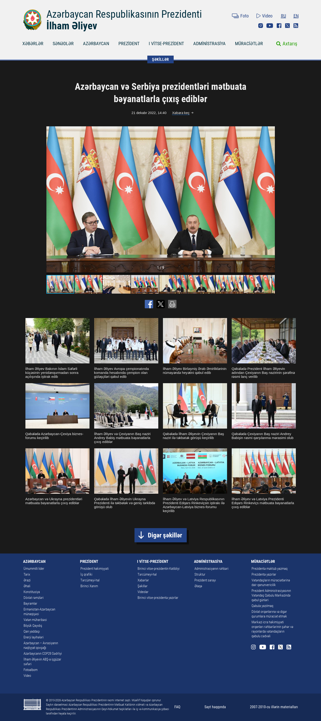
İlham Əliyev (71, 26)
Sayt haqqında (215, 707)
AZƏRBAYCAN (96, 43)
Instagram (260, 25)
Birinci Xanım (89, 586)
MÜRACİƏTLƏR (249, 43)
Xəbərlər (143, 580)
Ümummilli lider (34, 569)
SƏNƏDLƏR (63, 43)
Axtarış (290, 44)
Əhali (27, 586)
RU (283, 16)
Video (267, 16)
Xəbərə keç (181, 113)
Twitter (287, 25)
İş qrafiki (86, 574)
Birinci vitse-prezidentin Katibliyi (158, 569)
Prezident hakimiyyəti (94, 569)
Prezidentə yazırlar (264, 574)
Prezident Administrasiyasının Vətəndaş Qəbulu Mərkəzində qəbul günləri (271, 595)
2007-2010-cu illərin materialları (274, 707)
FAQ (177, 707)
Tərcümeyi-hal (90, 580)
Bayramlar (30, 603)
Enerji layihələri (34, 637)
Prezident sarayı (205, 580)
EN (296, 16)
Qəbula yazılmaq (262, 606)
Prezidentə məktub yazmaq (269, 569)
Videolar (143, 592)
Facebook (279, 25)
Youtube (269, 25)
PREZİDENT (128, 43)
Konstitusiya (32, 592)
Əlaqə (198, 586)
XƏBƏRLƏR (32, 43)
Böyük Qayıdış (33, 626)
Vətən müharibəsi (35, 620)
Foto (244, 16)
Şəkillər (143, 586)
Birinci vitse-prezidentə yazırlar (158, 598)
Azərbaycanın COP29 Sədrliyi (43, 653)
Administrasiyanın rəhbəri (211, 569)
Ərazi (27, 580)
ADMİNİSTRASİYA (209, 43)
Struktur (199, 574)
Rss (295, 25)
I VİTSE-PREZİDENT (166, 43)
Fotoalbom (31, 670)
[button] (270, 199)
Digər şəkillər (165, 535)
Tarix (27, 574)
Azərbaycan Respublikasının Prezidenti (124, 14)
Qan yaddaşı (32, 631)
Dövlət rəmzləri (34, 598)
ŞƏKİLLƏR (160, 59)
